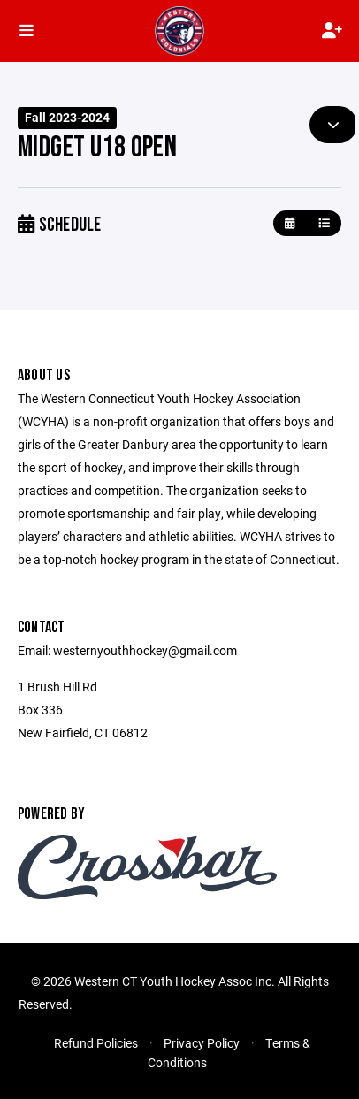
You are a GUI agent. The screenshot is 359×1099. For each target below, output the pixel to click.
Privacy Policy (202, 1042)
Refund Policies (96, 1042)
